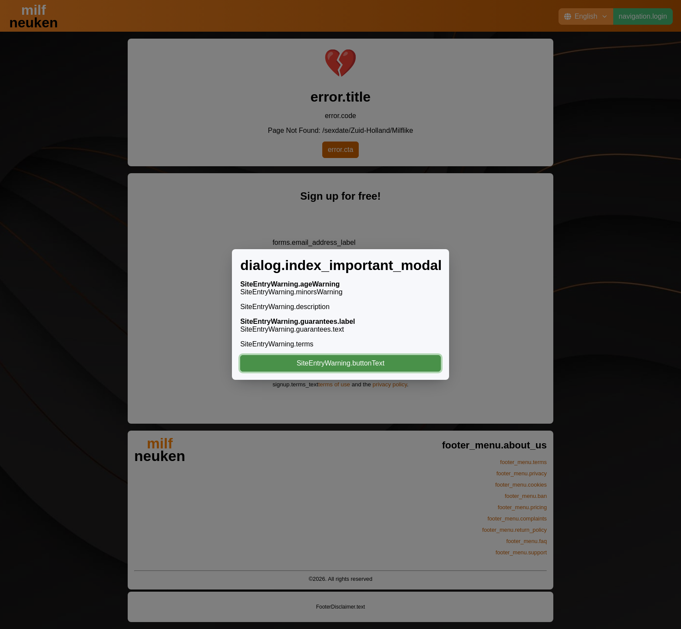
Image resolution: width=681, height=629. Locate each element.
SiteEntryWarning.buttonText (340, 363)
